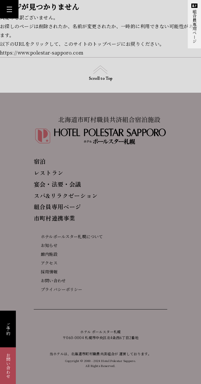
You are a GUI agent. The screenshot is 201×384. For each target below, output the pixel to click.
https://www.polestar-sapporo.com (41, 52)
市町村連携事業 (54, 218)
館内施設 (46, 254)
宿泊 (39, 161)
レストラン (48, 172)
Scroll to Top (100, 73)
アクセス (46, 263)
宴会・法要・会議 (57, 184)
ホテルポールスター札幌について (68, 236)
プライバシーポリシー (58, 289)
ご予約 (8, 329)
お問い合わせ (8, 365)
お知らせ (46, 245)
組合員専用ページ (194, 23)
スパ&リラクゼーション (66, 195)
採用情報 (46, 272)
